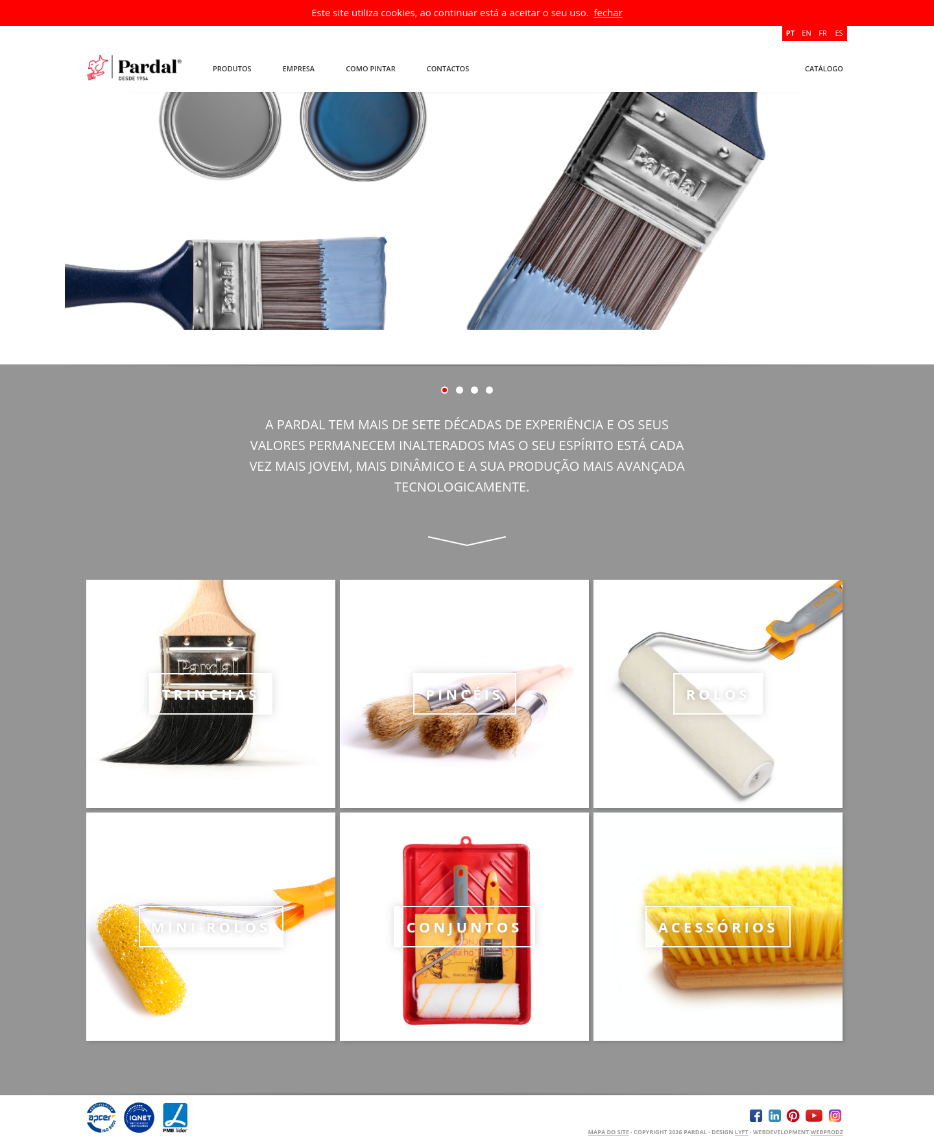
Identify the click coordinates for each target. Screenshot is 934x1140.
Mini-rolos (210, 926)
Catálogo (824, 68)
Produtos (232, 68)
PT (790, 33)
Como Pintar (371, 68)
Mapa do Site (608, 1132)
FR (822, 33)
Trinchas (211, 694)
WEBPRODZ (827, 1132)
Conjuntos (465, 926)
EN (806, 33)
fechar (607, 12)
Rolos (718, 694)
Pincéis (464, 694)
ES (839, 33)
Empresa (299, 68)
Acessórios (718, 926)
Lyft (741, 1132)
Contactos (448, 68)
